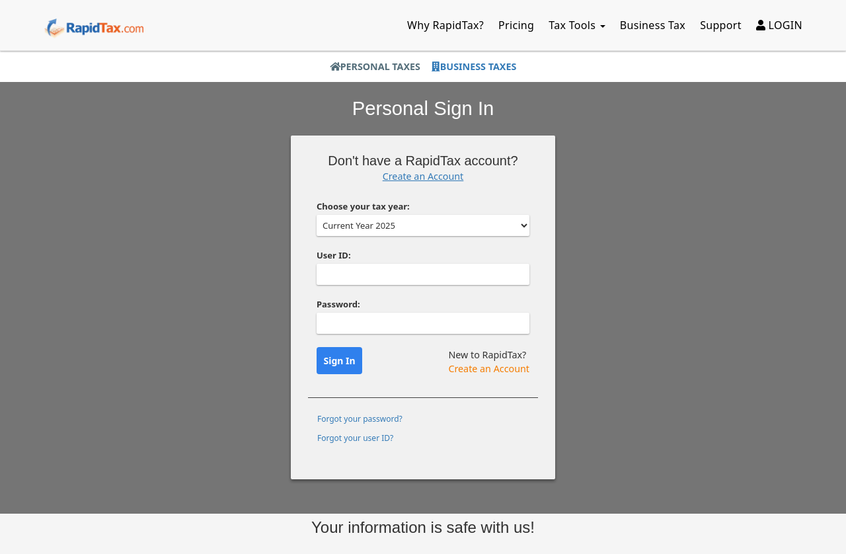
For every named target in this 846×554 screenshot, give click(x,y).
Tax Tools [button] (577, 25)
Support (721, 25)
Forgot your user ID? (355, 438)
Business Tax (652, 25)
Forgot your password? (360, 418)
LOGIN (779, 25)
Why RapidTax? (445, 25)
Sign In (340, 360)
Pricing (516, 25)
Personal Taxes (375, 66)
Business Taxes (474, 66)
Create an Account (423, 176)
